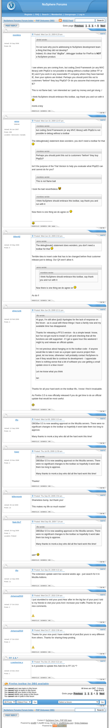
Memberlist (56, 14)
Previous (79, 26)
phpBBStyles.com (66, 723)
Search (45, 14)
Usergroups (70, 14)
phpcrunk (16, 311)
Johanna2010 (16, 596)
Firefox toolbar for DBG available (29, 683)
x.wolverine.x (16, 662)
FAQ (37, 14)
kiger (16, 452)
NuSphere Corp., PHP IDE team (59, 720)
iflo (16, 420)
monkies (17, 35)
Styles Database (81, 723)
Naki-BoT (16, 522)
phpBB (33, 723)
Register (28, 14)
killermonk (17, 496)
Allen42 (16, 236)
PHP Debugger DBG (45, 20)
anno (16, 121)
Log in (81, 14)
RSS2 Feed (66, 20)
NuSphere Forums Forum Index (18, 20)
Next (103, 26)
